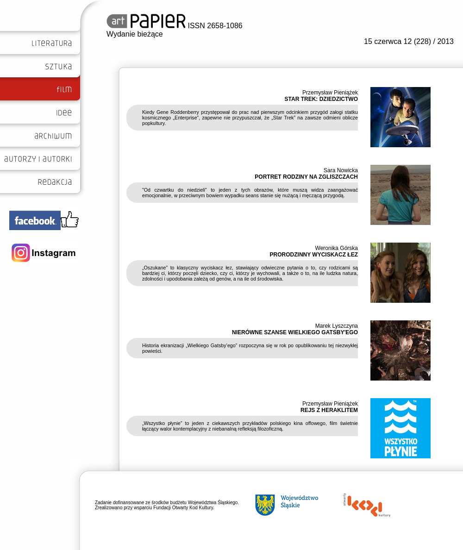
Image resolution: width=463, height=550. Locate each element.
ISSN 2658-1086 (174, 26)
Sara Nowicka (341, 170)
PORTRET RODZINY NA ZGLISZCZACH (306, 177)
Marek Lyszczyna (336, 326)
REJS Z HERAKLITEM (329, 410)
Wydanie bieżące (134, 34)
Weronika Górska (336, 248)
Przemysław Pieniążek (330, 92)
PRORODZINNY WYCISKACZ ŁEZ (314, 254)
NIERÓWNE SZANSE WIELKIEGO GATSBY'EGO (295, 332)
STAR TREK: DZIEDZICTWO (321, 99)
